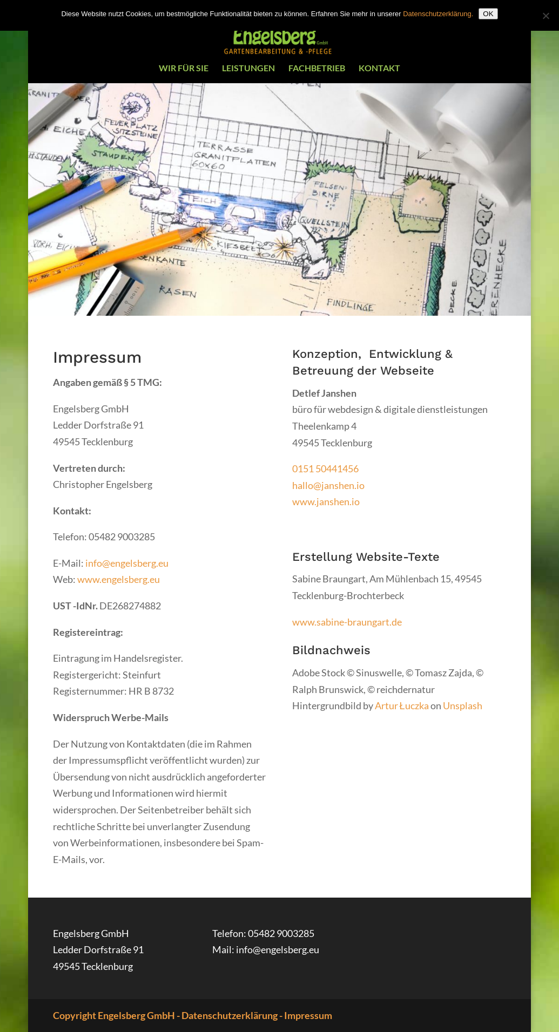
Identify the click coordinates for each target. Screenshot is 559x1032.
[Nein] (545, 15)
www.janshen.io (326, 501)
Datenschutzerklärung (229, 1015)
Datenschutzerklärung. (438, 14)
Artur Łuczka (402, 705)
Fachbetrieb (316, 68)
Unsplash (462, 705)
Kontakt (379, 68)
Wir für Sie (183, 68)
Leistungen (248, 68)
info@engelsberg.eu (127, 563)
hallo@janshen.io (328, 485)
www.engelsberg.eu (118, 579)
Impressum (308, 1015)
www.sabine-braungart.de (347, 622)
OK (488, 14)
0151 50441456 (325, 468)
